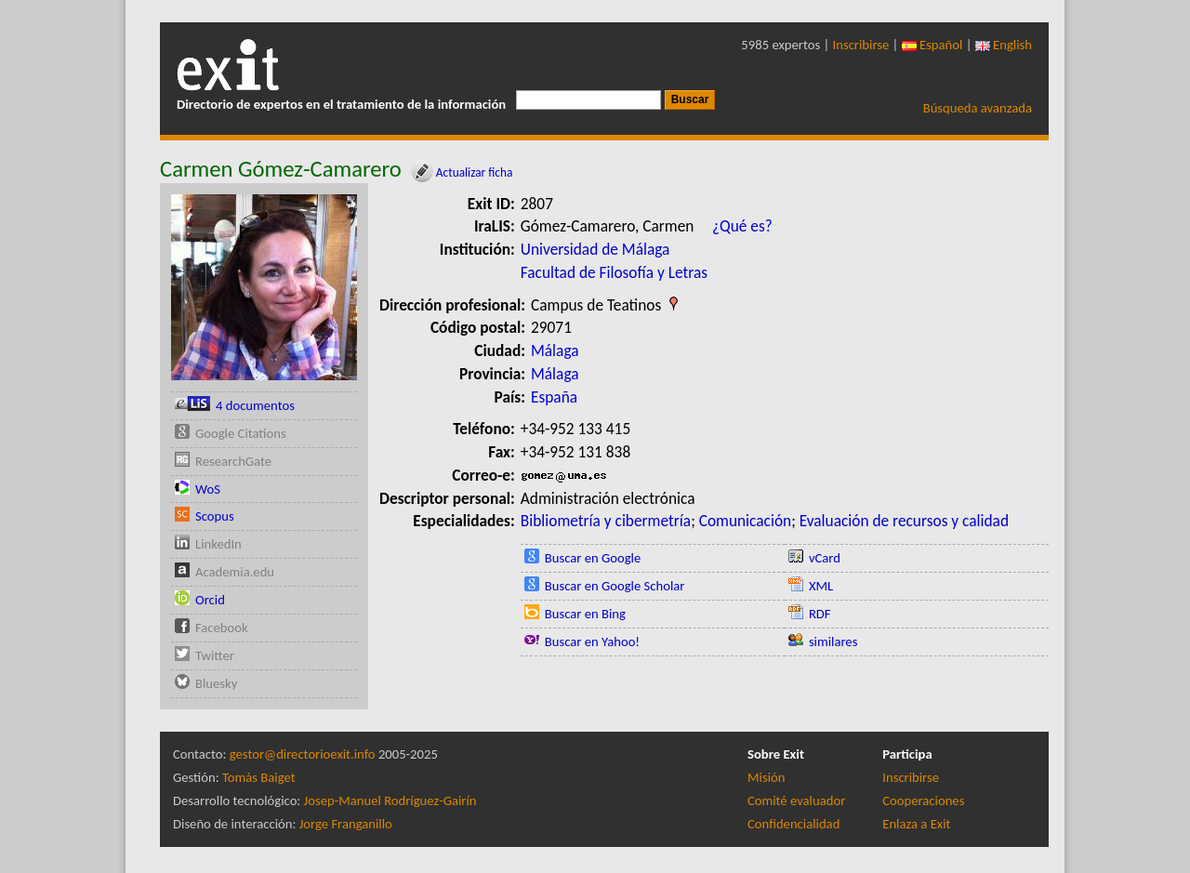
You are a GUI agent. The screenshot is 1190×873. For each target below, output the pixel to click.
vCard (824, 557)
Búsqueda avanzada (977, 107)
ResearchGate (233, 461)
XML (821, 585)
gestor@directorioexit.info (303, 754)
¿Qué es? (742, 226)
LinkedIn (218, 544)
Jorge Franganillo (345, 823)
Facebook (221, 627)
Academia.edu (234, 571)
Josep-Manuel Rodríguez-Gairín (390, 800)
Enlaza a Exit (916, 823)
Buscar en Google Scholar (615, 585)
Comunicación (745, 520)
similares (833, 641)
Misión (766, 777)
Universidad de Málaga (595, 249)
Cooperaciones (923, 800)
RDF (820, 613)
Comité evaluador (796, 800)
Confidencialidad (793, 823)
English (1003, 44)
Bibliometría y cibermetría (606, 520)
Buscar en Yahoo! (592, 641)
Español (932, 44)
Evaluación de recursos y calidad (904, 520)
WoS (207, 489)
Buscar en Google (593, 557)
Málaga (555, 350)
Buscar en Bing (585, 613)
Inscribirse (861, 44)
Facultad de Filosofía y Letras (614, 272)
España (554, 397)
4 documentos (255, 405)
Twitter (214, 655)
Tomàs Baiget (259, 777)
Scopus (214, 516)
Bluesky (216, 683)
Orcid (210, 599)
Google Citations (240, 433)
